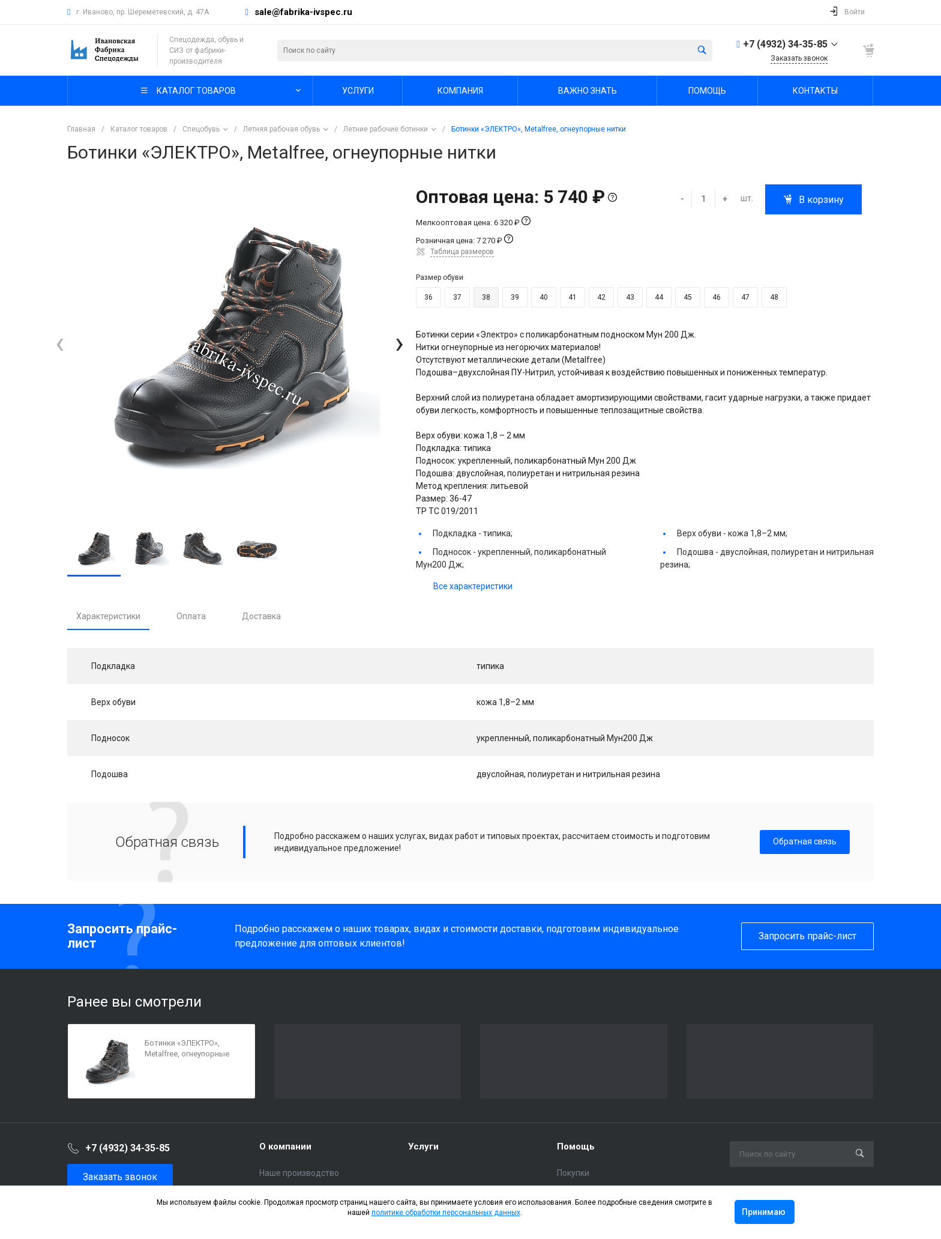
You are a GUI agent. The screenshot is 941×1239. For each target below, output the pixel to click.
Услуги (423, 1146)
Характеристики (108, 616)
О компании (285, 1146)
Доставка (261, 616)
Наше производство (299, 1173)
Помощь (576, 1146)
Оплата (191, 616)
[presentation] (59, 344)
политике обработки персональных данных (445, 1212)
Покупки (573, 1173)
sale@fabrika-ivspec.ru (303, 12)
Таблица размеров (462, 251)
